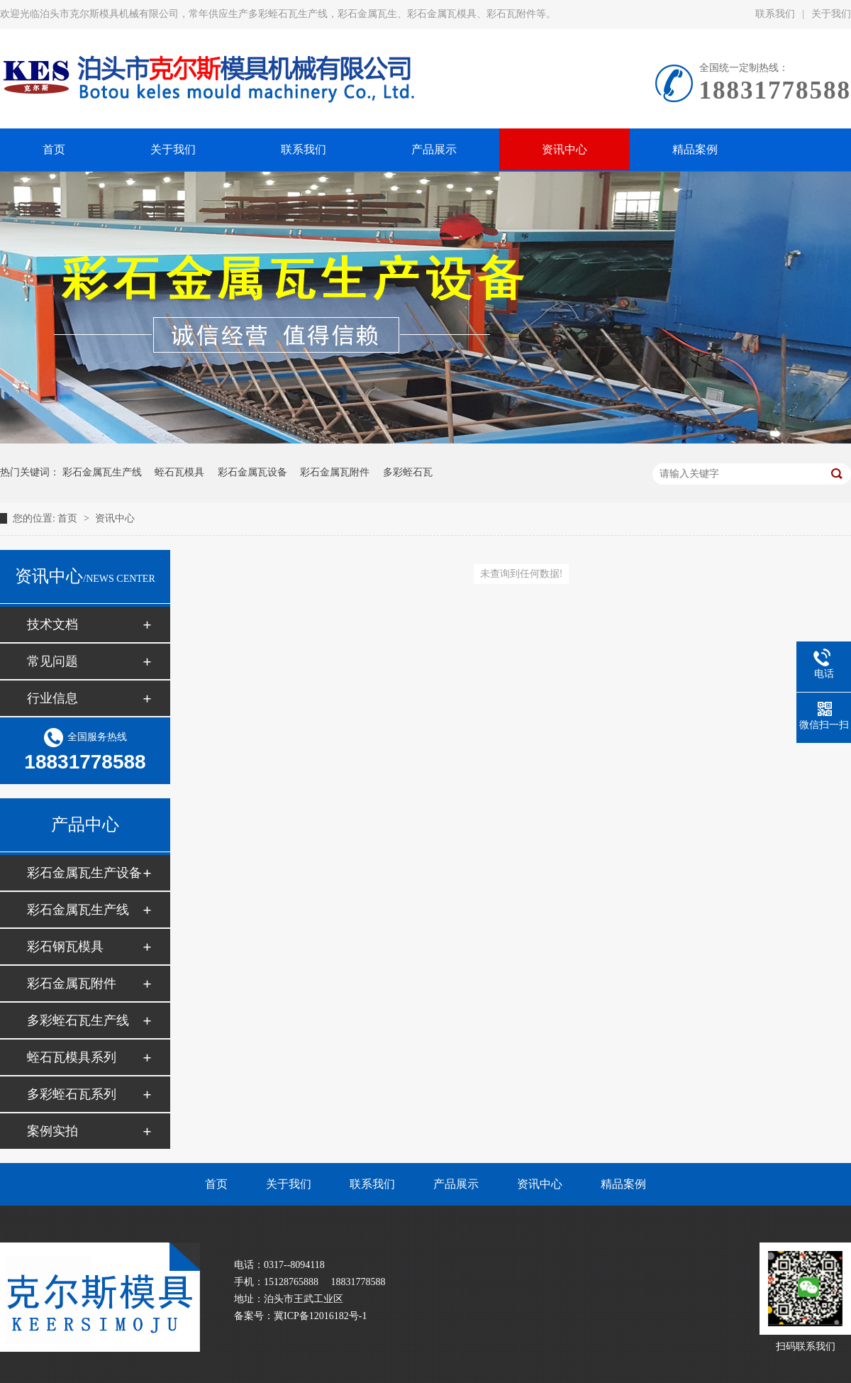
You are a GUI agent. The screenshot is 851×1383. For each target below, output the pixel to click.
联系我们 (775, 14)
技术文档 (52, 624)
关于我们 (288, 1184)
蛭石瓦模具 (179, 472)
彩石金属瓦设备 (252, 472)
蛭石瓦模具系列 (71, 1057)
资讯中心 (115, 518)
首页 (68, 518)
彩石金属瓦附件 (334, 472)
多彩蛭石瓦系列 (71, 1094)
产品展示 (456, 1184)
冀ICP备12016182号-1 (320, 1316)
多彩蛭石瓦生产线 (78, 1020)
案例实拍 (52, 1131)
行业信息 (52, 698)
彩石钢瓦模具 (65, 947)
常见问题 (52, 661)
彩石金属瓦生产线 (102, 472)
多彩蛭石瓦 (408, 472)
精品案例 (623, 1184)
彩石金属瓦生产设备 (84, 873)
